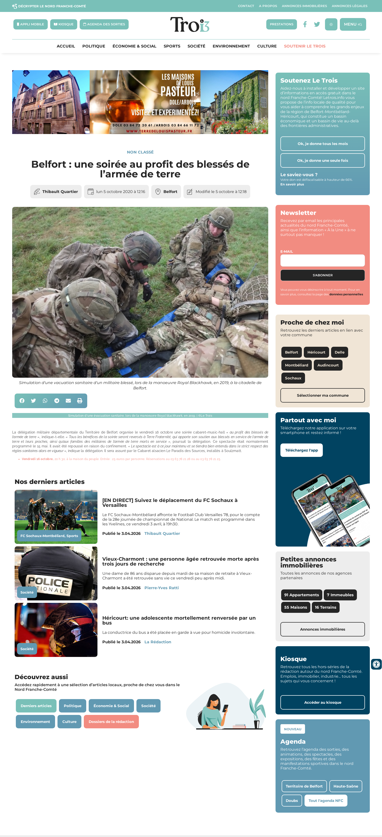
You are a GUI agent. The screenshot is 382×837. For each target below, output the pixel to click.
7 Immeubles (340, 595)
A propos (268, 6)
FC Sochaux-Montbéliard (42, 536)
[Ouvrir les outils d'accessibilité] (376, 664)
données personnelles (346, 294)
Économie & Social (134, 46)
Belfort (170, 191)
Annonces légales (349, 6)
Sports (172, 46)
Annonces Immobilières (304, 6)
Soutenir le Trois (304, 46)
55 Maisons (295, 607)
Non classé (140, 152)
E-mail (286, 251)
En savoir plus (292, 184)
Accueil (66, 46)
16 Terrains (325, 607)
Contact (246, 6)
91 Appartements (301, 595)
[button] (22, 401)
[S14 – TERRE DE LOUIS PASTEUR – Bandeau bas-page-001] (140, 133)
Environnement (231, 46)
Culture (267, 46)
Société (196, 46)
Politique (93, 46)
